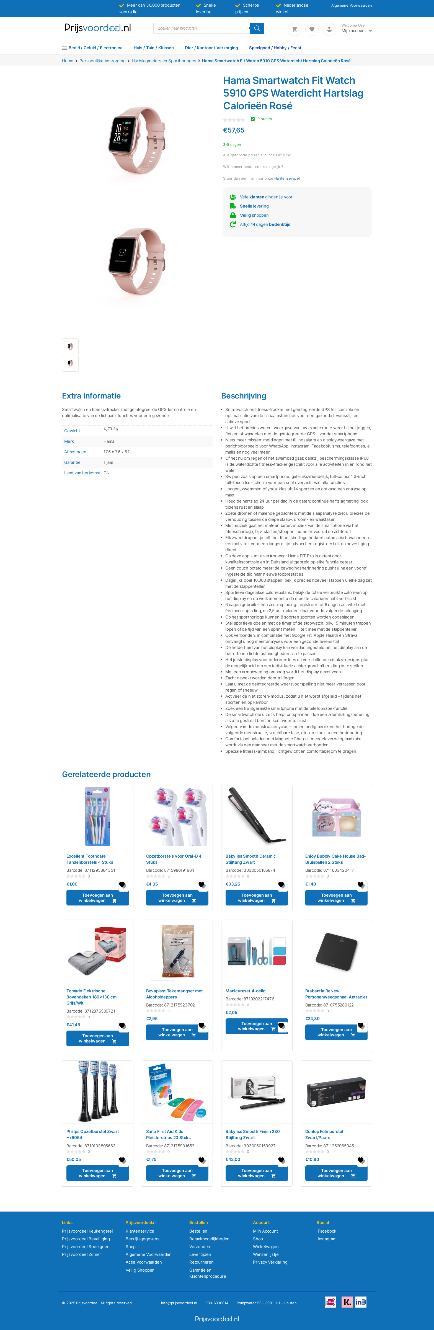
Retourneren (201, 1262)
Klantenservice (140, 1231)
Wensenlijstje (265, 1254)
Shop (131, 1246)
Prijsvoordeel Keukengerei (87, 1231)
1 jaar (108, 462)
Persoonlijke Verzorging (102, 60)
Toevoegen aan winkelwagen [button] (96, 897)
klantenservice (286, 178)
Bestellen (198, 1231)
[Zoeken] (257, 28)
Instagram (327, 1238)
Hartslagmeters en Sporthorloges (164, 60)
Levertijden (200, 1254)
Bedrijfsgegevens (142, 1238)
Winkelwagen (266, 1246)
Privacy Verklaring (270, 1262)
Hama (109, 441)
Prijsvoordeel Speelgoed (85, 1246)
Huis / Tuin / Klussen (154, 47)
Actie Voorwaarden (144, 1262)
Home (67, 60)
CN (107, 472)
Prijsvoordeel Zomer (81, 1254)
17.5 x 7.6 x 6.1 (117, 451)
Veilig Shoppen (140, 1270)
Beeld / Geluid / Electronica (96, 47)
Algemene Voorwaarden (351, 5)
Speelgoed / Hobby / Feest (275, 47)
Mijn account (354, 30)
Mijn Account (265, 1231)
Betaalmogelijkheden (209, 1238)
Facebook (326, 1231)
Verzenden (199, 1246)
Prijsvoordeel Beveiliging (86, 1238)
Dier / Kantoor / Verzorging (211, 47)
